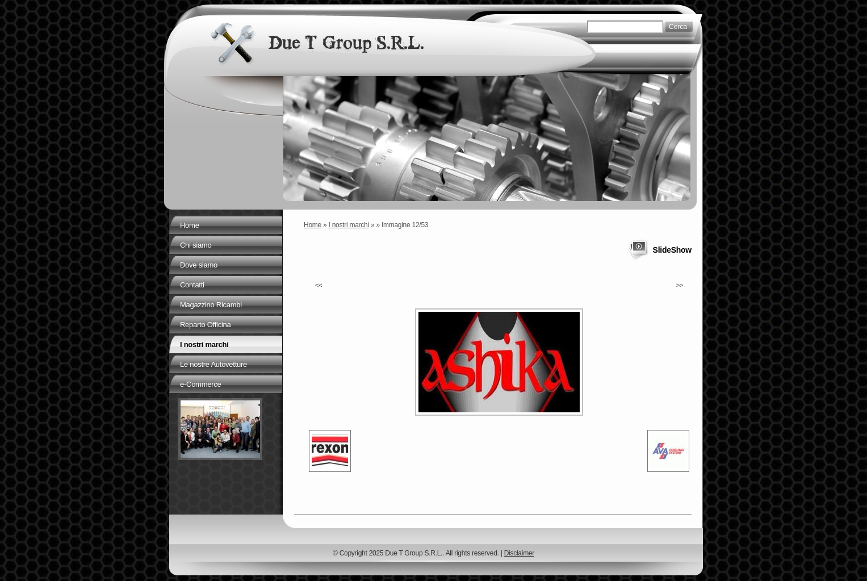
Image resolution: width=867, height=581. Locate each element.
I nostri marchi (349, 225)
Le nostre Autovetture (213, 364)
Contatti (192, 285)
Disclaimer (519, 553)
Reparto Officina (205, 324)
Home (312, 225)
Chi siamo (195, 245)
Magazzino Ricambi (211, 304)
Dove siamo (198, 265)
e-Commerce (200, 384)
